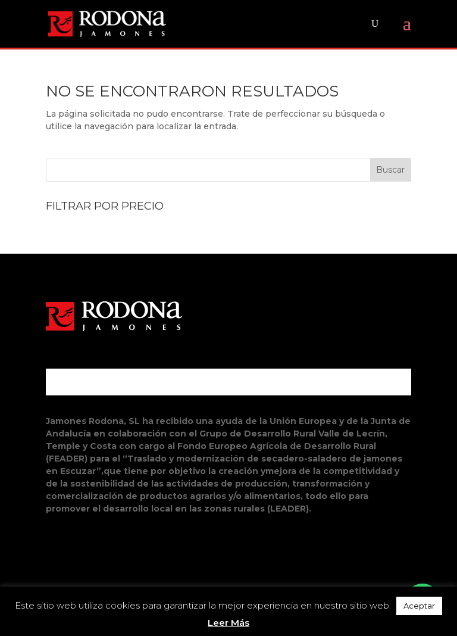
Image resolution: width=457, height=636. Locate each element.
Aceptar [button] (419, 605)
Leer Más (228, 622)
